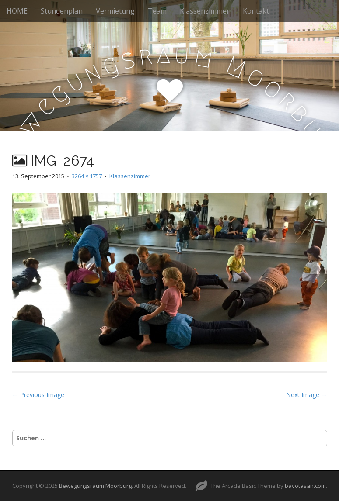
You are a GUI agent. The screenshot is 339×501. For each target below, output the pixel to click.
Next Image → (306, 394)
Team (157, 11)
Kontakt (256, 11)
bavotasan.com (305, 486)
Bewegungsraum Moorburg (95, 486)
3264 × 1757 (87, 176)
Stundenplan (62, 11)
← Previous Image (38, 394)
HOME (17, 11)
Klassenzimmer (205, 11)
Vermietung (115, 11)
